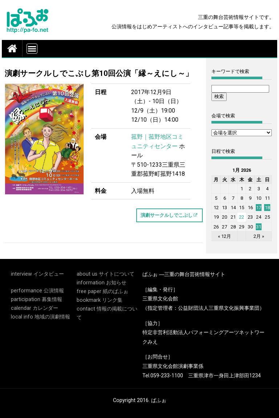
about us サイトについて (105, 274)
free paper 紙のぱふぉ (102, 291)
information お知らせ (101, 283)
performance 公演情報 (37, 291)
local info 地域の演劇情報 (40, 317)
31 (258, 227)
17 (258, 207)
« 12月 (224, 236)
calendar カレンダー (34, 308)
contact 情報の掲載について (107, 313)
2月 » (259, 236)
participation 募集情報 (36, 299)
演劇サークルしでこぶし (167, 215)
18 (267, 207)
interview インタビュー (37, 274)
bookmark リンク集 (99, 300)
